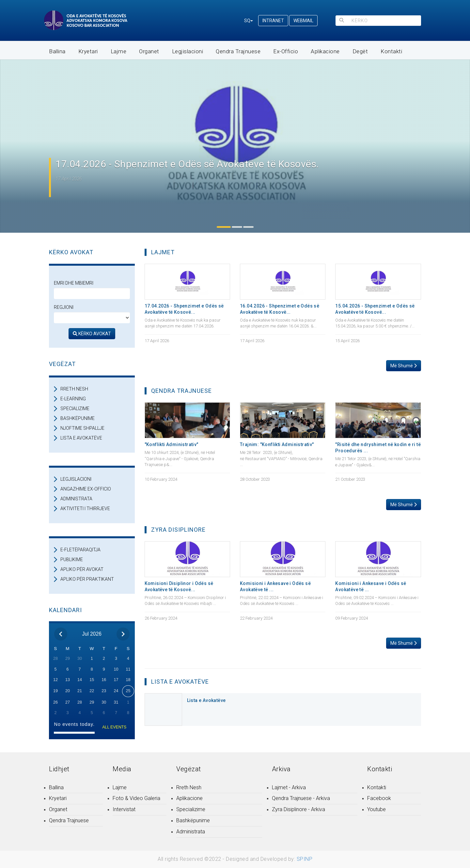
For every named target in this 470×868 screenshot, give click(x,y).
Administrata (190, 831)
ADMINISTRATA (76, 498)
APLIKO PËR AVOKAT (81, 569)
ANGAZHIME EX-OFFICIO (85, 489)
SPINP (305, 859)
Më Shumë (403, 365)
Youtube (376, 809)
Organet (149, 51)
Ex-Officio (285, 51)
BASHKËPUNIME (77, 418)
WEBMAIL (303, 20)
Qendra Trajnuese (238, 51)
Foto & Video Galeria (136, 798)
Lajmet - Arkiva (289, 787)
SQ (248, 20)
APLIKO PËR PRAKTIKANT (87, 579)
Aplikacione (325, 51)
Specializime (190, 809)
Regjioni (63, 307)
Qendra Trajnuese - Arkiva (301, 798)
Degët (360, 51)
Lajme (119, 51)
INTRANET (273, 20)
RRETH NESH (74, 389)
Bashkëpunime (193, 820)
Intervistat (124, 809)
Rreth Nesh (188, 787)
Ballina (57, 51)
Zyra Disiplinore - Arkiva (298, 809)
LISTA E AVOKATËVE (81, 438)
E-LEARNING (73, 398)
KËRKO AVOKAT (92, 333)
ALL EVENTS (114, 727)
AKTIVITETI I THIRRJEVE (85, 508)
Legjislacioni (187, 51)
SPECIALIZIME (74, 408)
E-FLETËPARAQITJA (80, 549)
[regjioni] (92, 317)
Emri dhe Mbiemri (73, 283)
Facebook (379, 798)
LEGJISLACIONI (75, 479)
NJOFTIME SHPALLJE (82, 428)
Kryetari (88, 51)
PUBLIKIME (71, 559)
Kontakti (391, 51)
